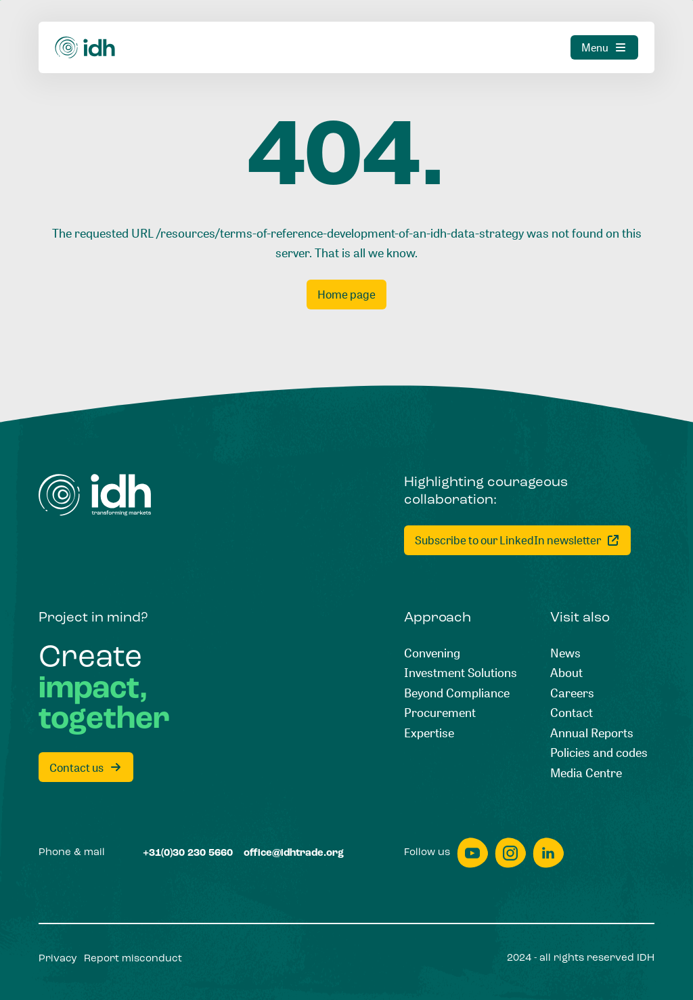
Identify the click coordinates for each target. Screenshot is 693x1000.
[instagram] (510, 853)
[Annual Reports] (591, 733)
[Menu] (604, 47)
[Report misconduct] (133, 959)
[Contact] (571, 713)
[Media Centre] (586, 773)
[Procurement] (440, 713)
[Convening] (432, 653)
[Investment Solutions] (460, 673)
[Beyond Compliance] (457, 693)
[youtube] (472, 853)
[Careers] (572, 693)
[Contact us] (86, 767)
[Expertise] (429, 733)
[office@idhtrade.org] (294, 853)
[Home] (85, 48)
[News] (565, 653)
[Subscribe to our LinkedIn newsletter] (517, 540)
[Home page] (346, 294)
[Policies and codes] (599, 753)
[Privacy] (58, 959)
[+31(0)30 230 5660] (188, 853)
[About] (566, 673)
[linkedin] (548, 853)
